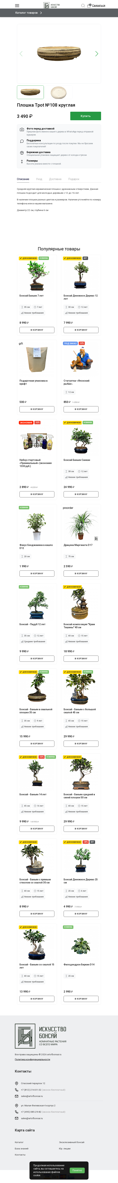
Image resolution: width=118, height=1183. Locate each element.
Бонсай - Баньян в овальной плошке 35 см (36, 711)
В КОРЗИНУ (37, 330)
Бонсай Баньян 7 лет (32, 295)
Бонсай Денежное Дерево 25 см (81, 881)
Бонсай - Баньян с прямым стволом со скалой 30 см (35, 881)
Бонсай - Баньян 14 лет (33, 794)
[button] (97, 54)
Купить (86, 116)
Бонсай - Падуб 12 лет (33, 624)
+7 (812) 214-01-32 (31, 1089)
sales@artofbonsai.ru (32, 1096)
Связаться (98, 5)
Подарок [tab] (73, 179)
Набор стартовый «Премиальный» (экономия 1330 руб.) (36, 462)
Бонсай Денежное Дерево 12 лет (81, 297)
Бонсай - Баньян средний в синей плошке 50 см (79, 796)
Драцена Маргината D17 (78, 545)
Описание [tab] (23, 179)
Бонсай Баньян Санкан (77, 459)
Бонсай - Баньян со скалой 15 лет (35, 966)
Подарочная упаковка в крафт (34, 382)
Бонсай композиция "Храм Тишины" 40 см (79, 626)
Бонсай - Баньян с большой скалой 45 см (80, 711)
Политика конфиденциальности (32, 1059)
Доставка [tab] (55, 179)
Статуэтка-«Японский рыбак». (77, 382)
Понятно (77, 1170)
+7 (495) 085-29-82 (31, 1111)
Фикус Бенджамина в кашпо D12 (36, 546)
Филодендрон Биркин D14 (79, 964)
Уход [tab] (39, 179)
